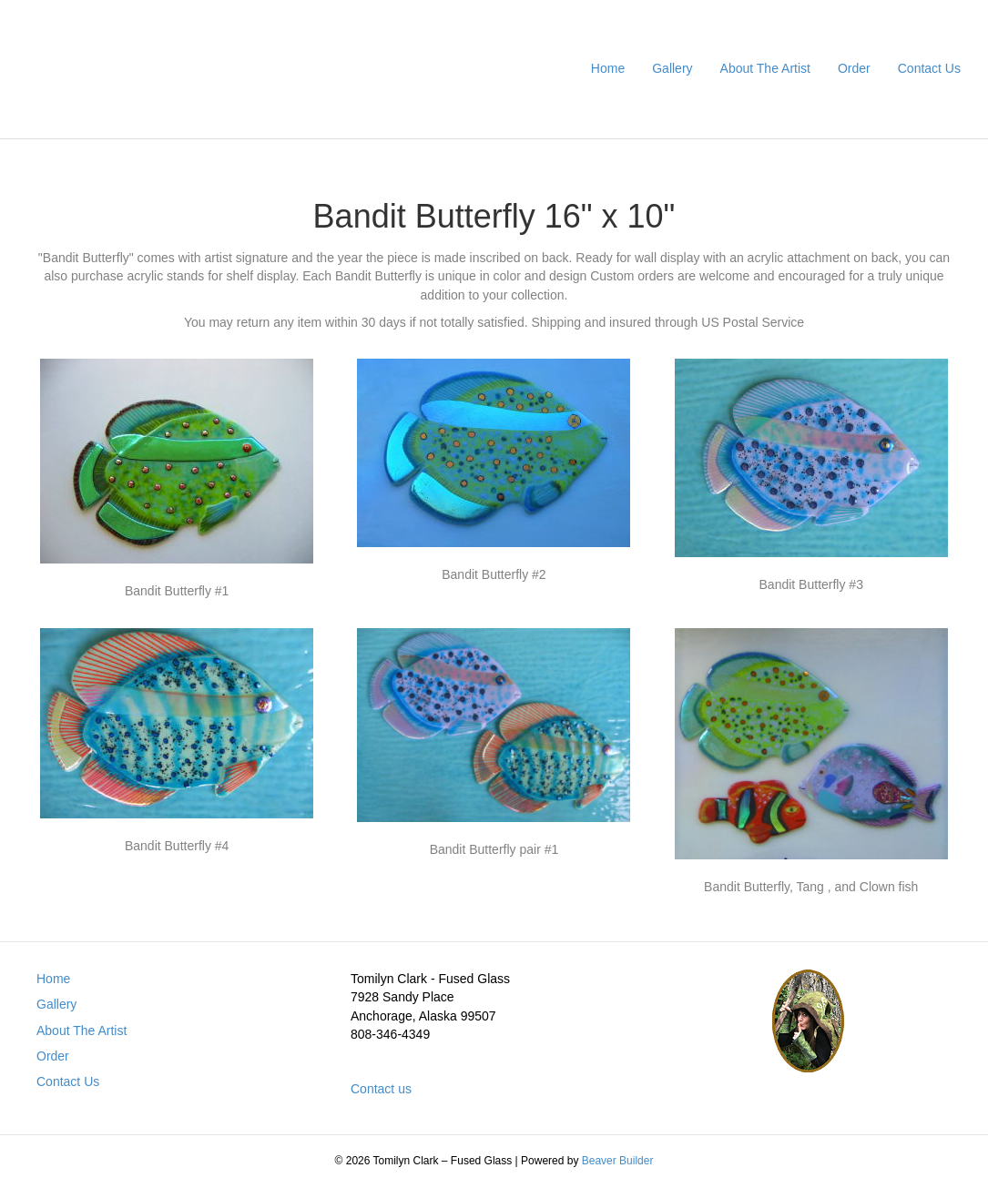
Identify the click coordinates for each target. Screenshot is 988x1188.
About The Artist (765, 68)
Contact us (381, 1088)
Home (608, 68)
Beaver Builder (618, 1160)
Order (854, 68)
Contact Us (929, 68)
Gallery (672, 68)
